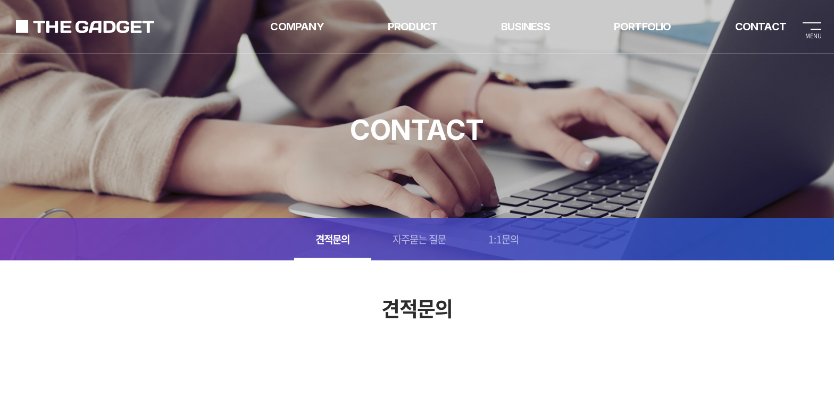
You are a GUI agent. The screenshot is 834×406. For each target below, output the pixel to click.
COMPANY (296, 26)
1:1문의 (503, 239)
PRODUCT (412, 26)
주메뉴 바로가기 (0, 0)
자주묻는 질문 (419, 239)
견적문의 (332, 239)
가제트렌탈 (85, 26)
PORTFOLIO (642, 26)
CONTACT (760, 26)
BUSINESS (525, 26)
